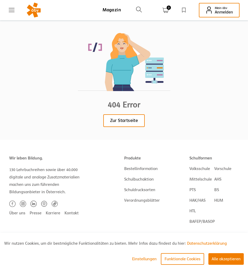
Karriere (53, 213)
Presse (35, 213)
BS (216, 189)
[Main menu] (11, 10)
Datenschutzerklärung (207, 243)
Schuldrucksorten (139, 189)
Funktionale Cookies (182, 259)
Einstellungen (144, 259)
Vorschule (222, 168)
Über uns (17, 213)
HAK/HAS (197, 200)
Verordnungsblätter (142, 200)
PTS (192, 189)
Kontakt (71, 213)
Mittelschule (200, 179)
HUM (218, 200)
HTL (192, 211)
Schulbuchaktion (139, 179)
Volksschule (199, 168)
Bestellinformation (141, 168)
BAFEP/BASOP (202, 221)
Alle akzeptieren (226, 259)
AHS (217, 179)
